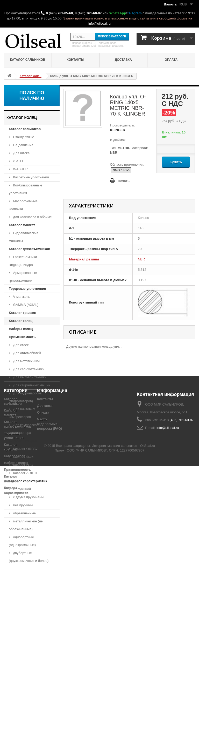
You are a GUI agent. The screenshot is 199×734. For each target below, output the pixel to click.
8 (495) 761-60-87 (88, 13)
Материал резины (84, 259)
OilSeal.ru (147, 714)
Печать (124, 181)
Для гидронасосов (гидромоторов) (25, 397)
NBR (141, 259)
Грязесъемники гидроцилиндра (23, 261)
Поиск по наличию (31, 95)
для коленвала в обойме (32, 217)
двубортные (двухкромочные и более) (28, 557)
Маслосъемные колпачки (23, 205)
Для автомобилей (26, 353)
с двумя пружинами (28, 497)
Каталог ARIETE (25, 473)
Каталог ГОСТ (23, 465)
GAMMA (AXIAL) (25, 305)
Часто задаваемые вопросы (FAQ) (49, 633)
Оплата (171, 60)
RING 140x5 (121, 170)
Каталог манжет (22, 225)
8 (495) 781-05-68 (59, 13)
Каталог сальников (27, 60)
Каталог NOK (23, 457)
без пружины (22, 505)
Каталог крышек (22, 313)
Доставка (123, 60)
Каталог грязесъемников (29, 249)
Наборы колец (21, 329)
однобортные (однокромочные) (22, 541)
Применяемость (22, 337)
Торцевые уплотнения (27, 289)
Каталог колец (20, 321)
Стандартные (23, 137)
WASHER (20, 169)
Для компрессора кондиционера (24, 429)
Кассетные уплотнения (30, 177)
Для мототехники (26, 361)
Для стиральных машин (31, 385)
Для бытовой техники (29, 377)
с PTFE (18, 161)
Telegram (134, 13)
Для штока (21, 153)
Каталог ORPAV (25, 449)
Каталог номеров (23, 441)
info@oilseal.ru (99, 23)
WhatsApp (117, 13)
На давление (22, 145)
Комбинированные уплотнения (25, 189)
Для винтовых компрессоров (22, 413)
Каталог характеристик (28, 481)
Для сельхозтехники (28, 369)
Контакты (75, 60)
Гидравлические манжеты (23, 237)
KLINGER (117, 130)
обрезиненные (24, 513)
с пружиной (21, 489)
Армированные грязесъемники (23, 276)
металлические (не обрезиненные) (26, 525)
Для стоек (20, 345)
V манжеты (21, 297)
